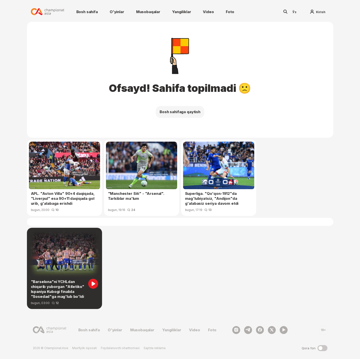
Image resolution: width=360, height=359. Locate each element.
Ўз (294, 12)
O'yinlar (117, 11)
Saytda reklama (155, 348)
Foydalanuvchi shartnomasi (120, 348)
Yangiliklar (181, 11)
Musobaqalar (148, 11)
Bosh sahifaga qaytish (180, 111)
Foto (230, 11)
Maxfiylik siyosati (84, 348)
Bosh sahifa (87, 11)
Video (208, 11)
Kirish (317, 12)
